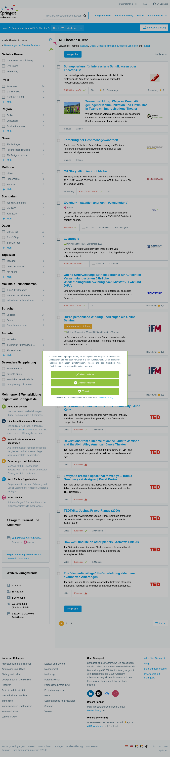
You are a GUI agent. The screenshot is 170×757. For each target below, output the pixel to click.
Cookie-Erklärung (105, 397)
